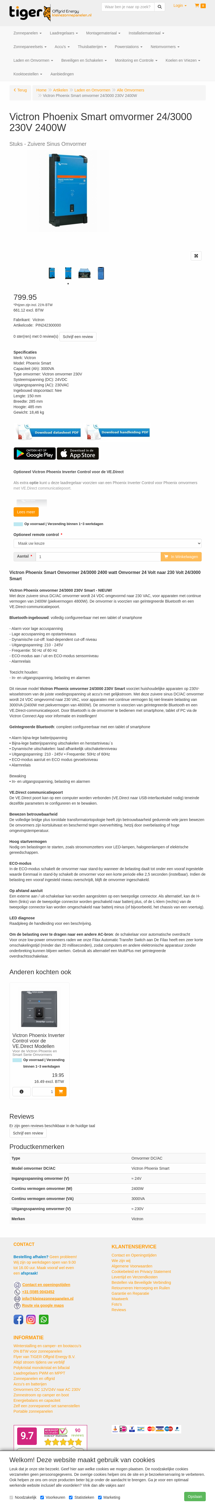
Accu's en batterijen (30, 1384)
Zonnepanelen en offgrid (34, 1378)
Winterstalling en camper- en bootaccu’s (47, 1346)
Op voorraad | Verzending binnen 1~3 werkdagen (64, 524)
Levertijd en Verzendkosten (135, 1277)
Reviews (119, 1310)
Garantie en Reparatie (130, 1293)
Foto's (117, 1304)
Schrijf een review (78, 336)
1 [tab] (68, 283)
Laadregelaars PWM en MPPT (39, 1373)
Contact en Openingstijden (134, 1255)
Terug (22, 90)
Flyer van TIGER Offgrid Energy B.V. (44, 1357)
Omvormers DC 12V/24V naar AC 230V (47, 1389)
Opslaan (195, 1496)
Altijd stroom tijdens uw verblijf (39, 1362)
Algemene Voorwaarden (132, 1266)
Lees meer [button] (26, 512)
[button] (180, 5)
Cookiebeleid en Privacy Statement (141, 1271)
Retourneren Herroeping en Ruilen (141, 1288)
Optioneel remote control (36, 534)
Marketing (109, 1497)
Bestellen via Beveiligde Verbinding (141, 1282)
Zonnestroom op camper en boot (41, 1395)
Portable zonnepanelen (33, 1411)
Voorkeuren (52, 1497)
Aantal (23, 556)
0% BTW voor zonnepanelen (38, 1351)
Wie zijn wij (121, 1260)
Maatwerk (120, 1299)
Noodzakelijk (23, 1497)
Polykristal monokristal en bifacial (42, 1367)
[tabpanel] (52, 273)
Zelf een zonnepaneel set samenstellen (47, 1406)
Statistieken (81, 1497)
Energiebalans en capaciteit (37, 1400)
